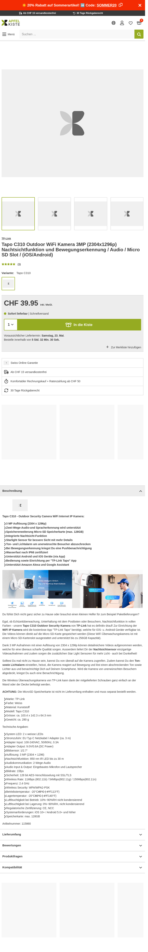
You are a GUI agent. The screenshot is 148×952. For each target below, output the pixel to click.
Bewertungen (72, 846)
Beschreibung (72, 491)
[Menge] (10, 324)
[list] (72, 123)
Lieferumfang (72, 835)
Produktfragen (72, 857)
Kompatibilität (72, 868)
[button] (8, 34)
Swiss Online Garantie (24, 362)
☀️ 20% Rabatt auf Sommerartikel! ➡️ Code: (72, 5)
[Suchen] (138, 34)
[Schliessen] (140, 5)
